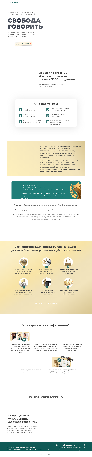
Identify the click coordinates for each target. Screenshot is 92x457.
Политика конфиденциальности (72, 447)
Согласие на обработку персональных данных (66, 450)
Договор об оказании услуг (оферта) (70, 445)
